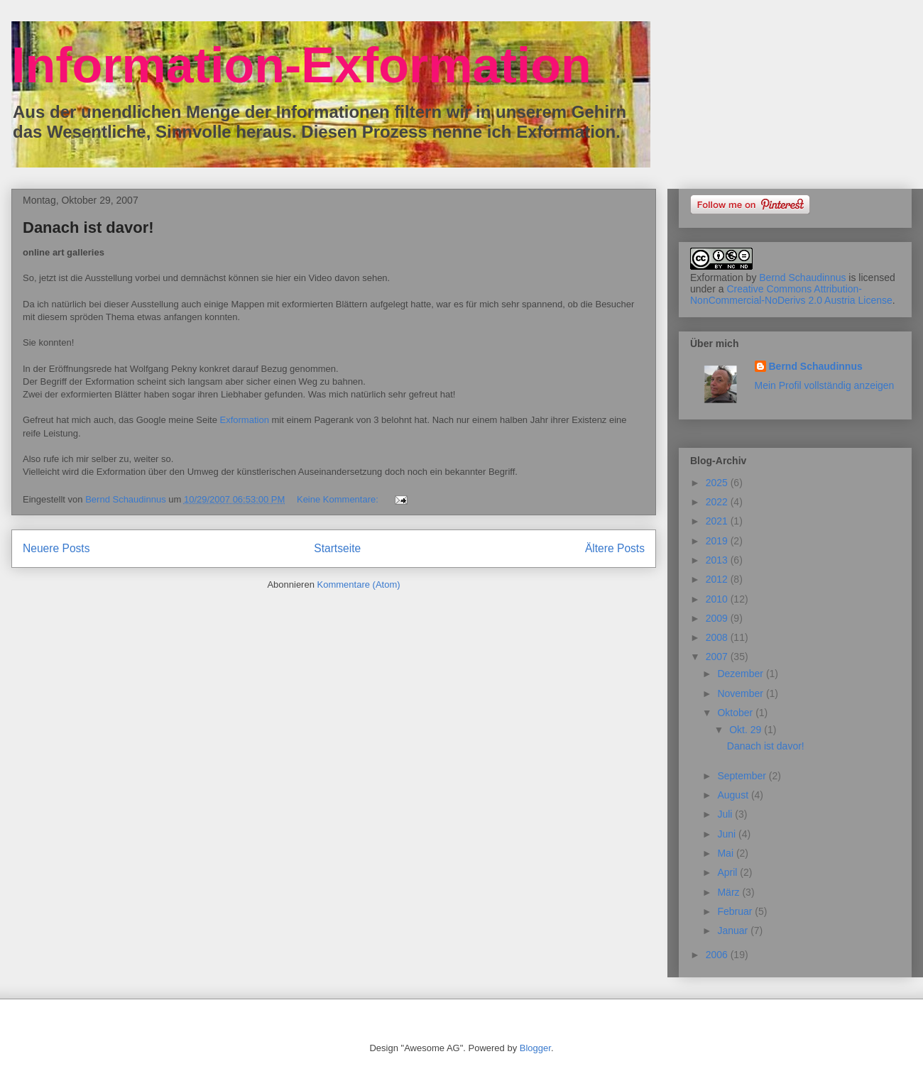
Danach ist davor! (88, 227)
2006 (718, 954)
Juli (726, 814)
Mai (726, 853)
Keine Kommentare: (339, 499)
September (742, 775)
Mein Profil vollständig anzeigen (825, 385)
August (733, 795)
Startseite (337, 548)
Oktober (736, 712)
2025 (718, 482)
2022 (718, 501)
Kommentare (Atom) (358, 584)
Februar (736, 911)
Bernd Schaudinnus (802, 277)
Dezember (741, 673)
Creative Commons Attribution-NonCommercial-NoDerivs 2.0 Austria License (791, 294)
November (741, 693)
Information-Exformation (301, 65)
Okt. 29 (746, 729)
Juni (727, 834)
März (729, 892)
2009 (718, 618)
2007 (718, 656)
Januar (733, 930)
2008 (718, 637)
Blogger (535, 1048)
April (728, 872)
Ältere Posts (615, 548)
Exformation (244, 420)
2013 (718, 560)
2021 (718, 521)
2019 (718, 541)
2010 (718, 599)
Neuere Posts (56, 548)
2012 (718, 579)
